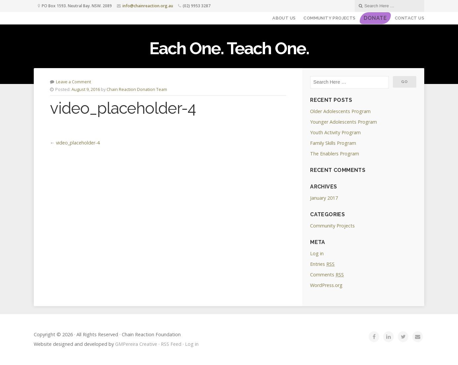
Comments (327, 274)
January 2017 (324, 198)
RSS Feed (171, 344)
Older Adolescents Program (340, 111)
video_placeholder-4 (78, 143)
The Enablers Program (334, 153)
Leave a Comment (73, 82)
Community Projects (329, 18)
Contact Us (409, 18)
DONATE (375, 18)
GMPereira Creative (136, 344)
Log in (317, 253)
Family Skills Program (333, 143)
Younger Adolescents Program (343, 122)
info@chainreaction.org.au (147, 6)
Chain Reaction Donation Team (137, 89)
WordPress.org (326, 285)
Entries (322, 264)
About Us (284, 18)
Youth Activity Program (335, 132)
